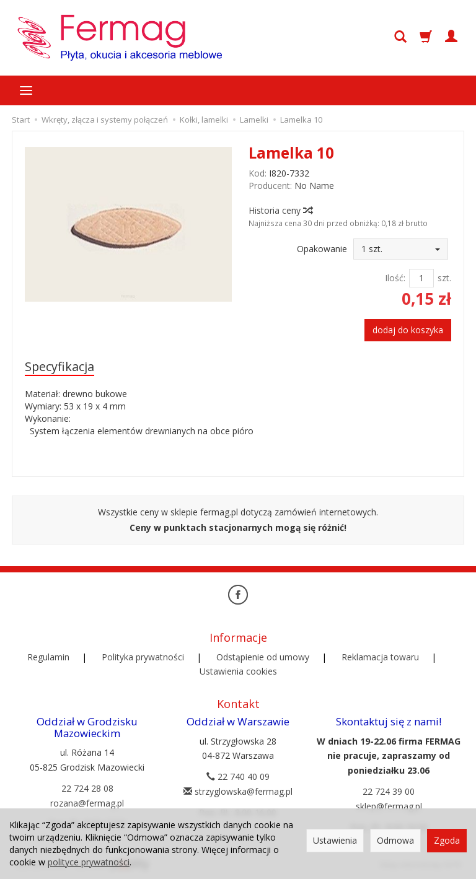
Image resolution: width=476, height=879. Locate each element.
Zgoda (447, 840)
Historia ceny (280, 210)
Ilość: (395, 278)
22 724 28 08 (87, 788)
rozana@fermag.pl (87, 803)
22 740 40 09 (238, 776)
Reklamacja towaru (380, 657)
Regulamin (48, 657)
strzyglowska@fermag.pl (238, 791)
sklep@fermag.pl (389, 806)
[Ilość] (421, 278)
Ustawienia (335, 840)
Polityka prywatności (143, 657)
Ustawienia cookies (238, 671)
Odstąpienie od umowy (262, 657)
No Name (314, 185)
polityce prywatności (89, 862)
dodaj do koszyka (407, 330)
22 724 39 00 (389, 791)
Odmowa (395, 840)
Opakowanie (322, 249)
